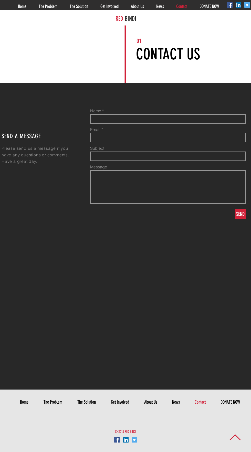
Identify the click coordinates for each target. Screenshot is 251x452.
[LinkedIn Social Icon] (238, 5)
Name (95, 111)
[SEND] (240, 214)
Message (98, 167)
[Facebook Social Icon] (230, 5)
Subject (97, 148)
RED (119, 18)
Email (95, 129)
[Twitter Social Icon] (247, 5)
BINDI (129, 18)
